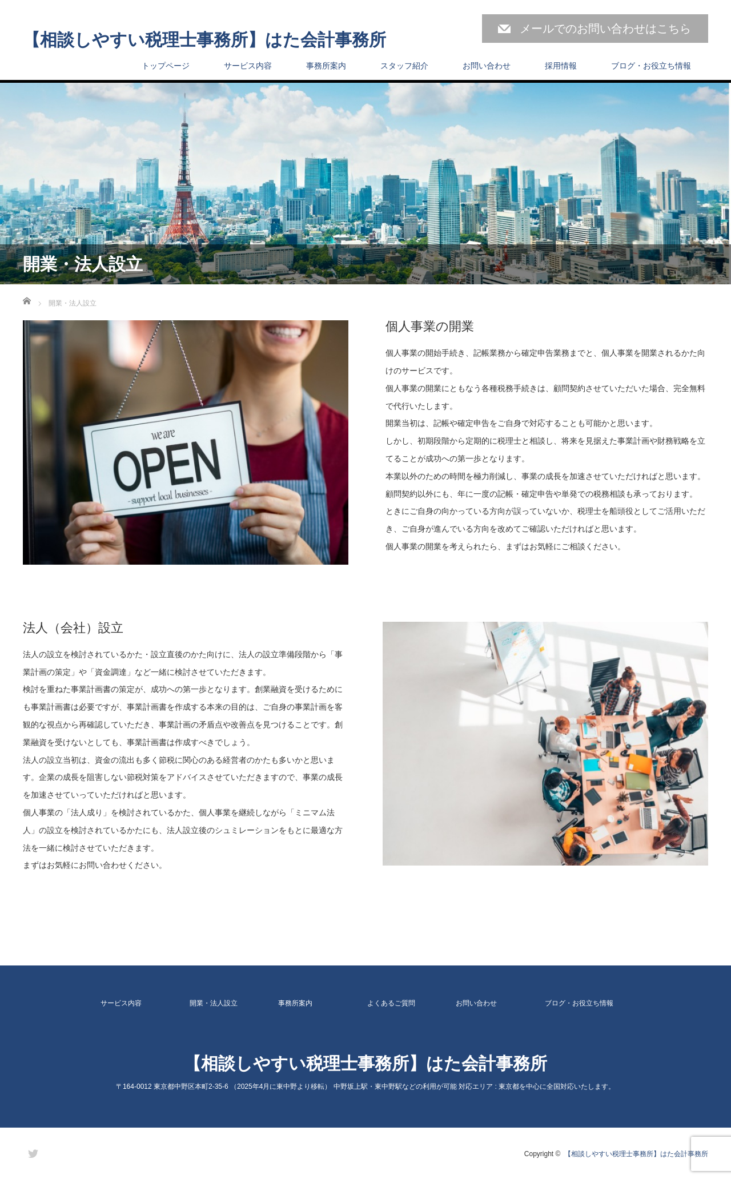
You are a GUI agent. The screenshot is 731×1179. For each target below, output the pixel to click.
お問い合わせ (487, 65)
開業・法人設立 (214, 1003)
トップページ (166, 65)
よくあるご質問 (391, 1003)
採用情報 (561, 65)
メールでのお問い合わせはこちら (605, 28)
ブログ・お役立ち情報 (651, 65)
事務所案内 (326, 65)
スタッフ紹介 (404, 65)
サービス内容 (248, 65)
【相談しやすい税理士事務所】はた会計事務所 (204, 40)
